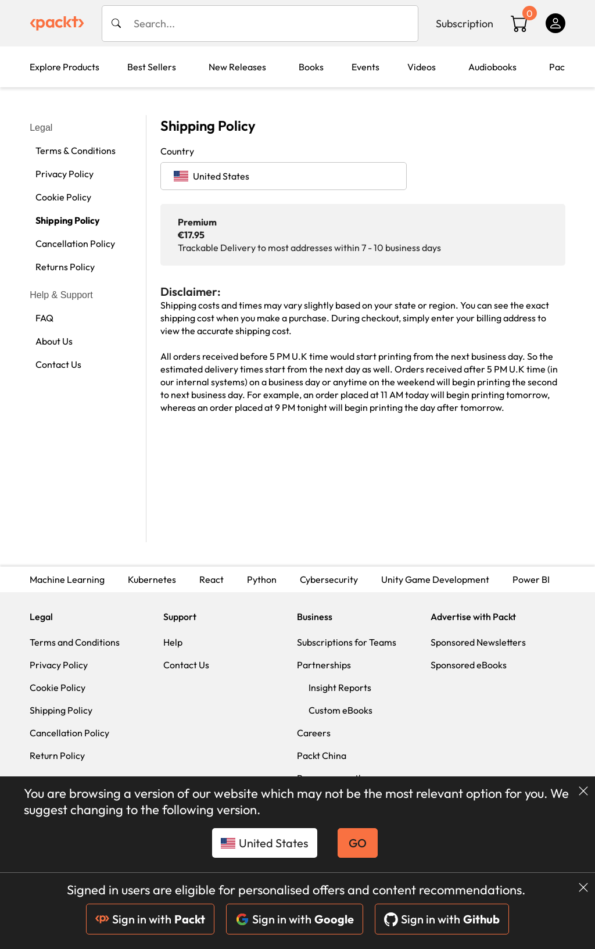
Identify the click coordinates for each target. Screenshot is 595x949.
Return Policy (57, 755)
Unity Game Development (435, 579)
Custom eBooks (340, 710)
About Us (54, 341)
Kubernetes (152, 579)
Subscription (464, 23)
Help (172, 642)
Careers (314, 733)
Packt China (321, 755)
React (211, 579)
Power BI (531, 579)
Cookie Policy (63, 197)
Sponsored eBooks (469, 665)
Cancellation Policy (75, 243)
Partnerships (324, 665)
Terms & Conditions (75, 150)
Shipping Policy (67, 220)
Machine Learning (67, 579)
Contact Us (58, 364)
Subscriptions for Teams (346, 642)
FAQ (44, 318)
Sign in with (150, 919)
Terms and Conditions (75, 642)
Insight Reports (340, 687)
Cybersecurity (329, 579)
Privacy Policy (64, 174)
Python (262, 579)
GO (358, 843)
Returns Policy (65, 267)
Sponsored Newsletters (478, 642)
